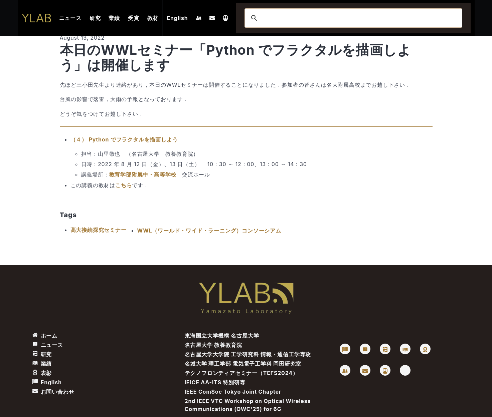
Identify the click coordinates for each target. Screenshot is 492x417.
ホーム (45, 335)
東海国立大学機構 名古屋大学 (222, 335)
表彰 (42, 373)
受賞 (133, 18)
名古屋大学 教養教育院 (213, 345)
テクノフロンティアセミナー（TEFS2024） (241, 373)
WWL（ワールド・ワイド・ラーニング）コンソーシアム (209, 230)
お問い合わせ (53, 391)
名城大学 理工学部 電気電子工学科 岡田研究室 (243, 363)
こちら (123, 185)
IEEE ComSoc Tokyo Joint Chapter (233, 391)
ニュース (70, 18)
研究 (95, 18)
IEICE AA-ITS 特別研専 (215, 382)
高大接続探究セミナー (98, 230)
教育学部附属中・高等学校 (143, 174)
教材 (153, 18)
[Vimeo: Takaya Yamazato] (405, 370)
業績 (114, 18)
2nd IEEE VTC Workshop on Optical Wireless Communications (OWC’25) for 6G (248, 405)
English (177, 18)
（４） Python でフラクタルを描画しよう (124, 139)
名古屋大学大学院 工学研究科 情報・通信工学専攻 (248, 354)
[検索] (352, 18)
